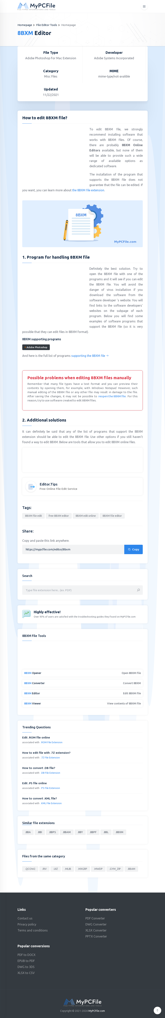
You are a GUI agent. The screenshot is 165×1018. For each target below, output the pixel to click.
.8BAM (67, 832)
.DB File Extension (50, 772)
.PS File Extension (50, 788)
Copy (133, 549)
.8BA (28, 832)
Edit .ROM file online (36, 737)
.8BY (80, 832)
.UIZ (55, 868)
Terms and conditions (33, 930)
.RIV (44, 868)
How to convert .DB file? (38, 768)
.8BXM (119, 832)
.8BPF (93, 832)
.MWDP (98, 868)
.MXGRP (82, 868)
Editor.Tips (49, 484)
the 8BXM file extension (88, 190)
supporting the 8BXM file (90, 355)
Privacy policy (27, 924)
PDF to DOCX (26, 954)
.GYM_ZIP (115, 868)
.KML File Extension (51, 803)
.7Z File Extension (50, 757)
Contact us (25, 918)
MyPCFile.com (96, 1010)
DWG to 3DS (26, 967)
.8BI (40, 832)
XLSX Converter (96, 930)
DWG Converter (96, 924)
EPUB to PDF (26, 961)
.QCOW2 (30, 868)
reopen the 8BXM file (112, 396)
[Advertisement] (54, 153)
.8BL (106, 832)
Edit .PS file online (34, 783)
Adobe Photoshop (36, 347)
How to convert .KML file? (39, 798)
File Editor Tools (46, 25)
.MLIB (68, 868)
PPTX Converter (96, 936)
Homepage (25, 25)
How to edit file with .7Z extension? (46, 752)
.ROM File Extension (51, 742)
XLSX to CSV (26, 973)
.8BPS (52, 832)
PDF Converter (95, 918)
